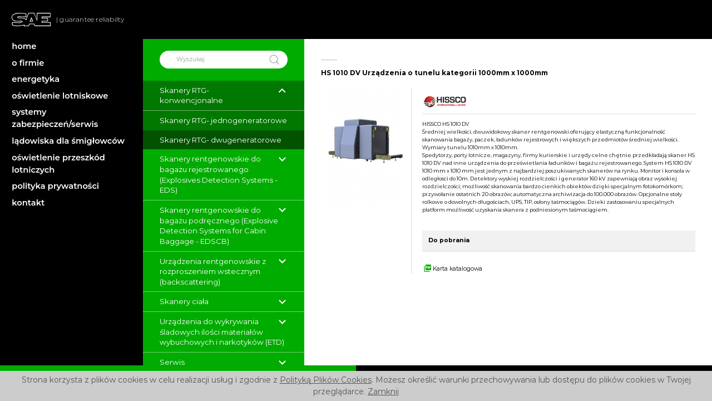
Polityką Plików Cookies (326, 380)
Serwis (172, 362)
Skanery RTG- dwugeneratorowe (220, 139)
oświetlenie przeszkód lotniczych (58, 164)
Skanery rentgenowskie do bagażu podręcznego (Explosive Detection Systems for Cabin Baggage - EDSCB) (219, 226)
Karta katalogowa (452, 268)
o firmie (28, 63)
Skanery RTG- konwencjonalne (191, 95)
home (24, 46)
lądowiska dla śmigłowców (68, 141)
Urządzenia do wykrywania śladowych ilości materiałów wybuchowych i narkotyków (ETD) (222, 331)
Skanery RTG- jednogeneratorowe (223, 120)
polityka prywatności (55, 186)
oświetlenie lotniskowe (60, 96)
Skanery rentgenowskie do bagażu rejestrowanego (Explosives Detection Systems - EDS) (219, 174)
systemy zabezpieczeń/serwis (55, 118)
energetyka (36, 79)
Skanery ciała (184, 301)
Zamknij (383, 392)
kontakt (28, 203)
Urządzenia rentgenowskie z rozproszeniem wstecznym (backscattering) (213, 271)
